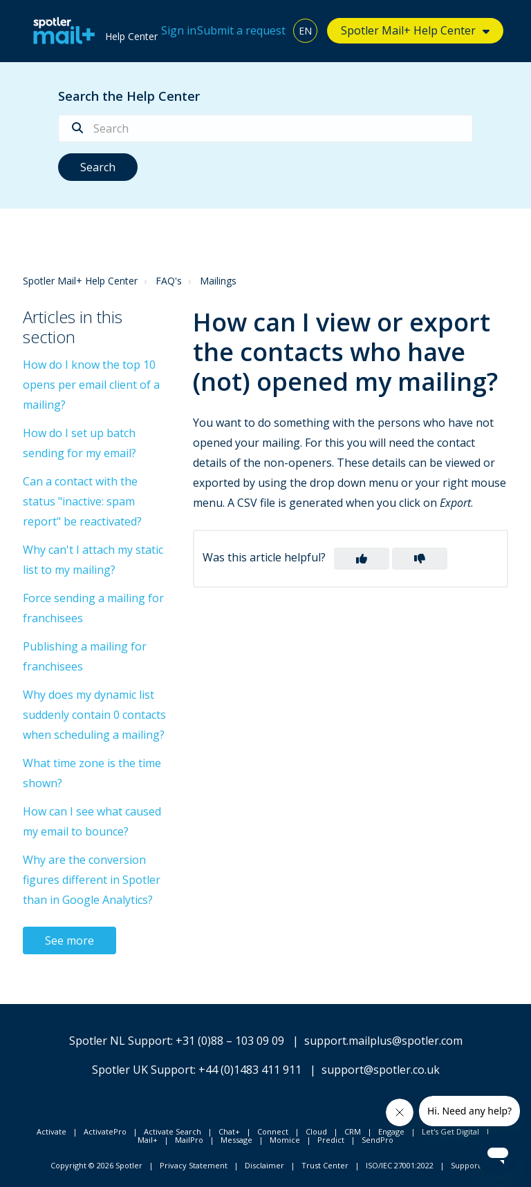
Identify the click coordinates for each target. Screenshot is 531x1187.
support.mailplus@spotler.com (383, 1040)
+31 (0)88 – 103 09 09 (230, 1040)
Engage (391, 1131)
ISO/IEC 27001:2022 (400, 1165)
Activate (51, 1131)
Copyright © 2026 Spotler (96, 1165)
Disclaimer (264, 1165)
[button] (361, 559)
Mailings (218, 280)
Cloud (316, 1131)
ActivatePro (105, 1131)
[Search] (265, 128)
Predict (330, 1140)
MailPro (189, 1140)
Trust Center (324, 1165)
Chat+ (229, 1131)
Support (466, 1165)
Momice (285, 1140)
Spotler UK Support (143, 1069)
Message (236, 1140)
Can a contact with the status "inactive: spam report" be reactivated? (82, 501)
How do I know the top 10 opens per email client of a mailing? (91, 384)
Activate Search (172, 1131)
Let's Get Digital (450, 1131)
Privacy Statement (193, 1165)
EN (305, 30)
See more (69, 940)
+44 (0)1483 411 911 (249, 1069)
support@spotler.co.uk (381, 1069)
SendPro (377, 1140)
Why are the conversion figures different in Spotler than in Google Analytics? (91, 879)
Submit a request (241, 30)
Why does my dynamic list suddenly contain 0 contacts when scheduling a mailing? (94, 714)
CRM (352, 1131)
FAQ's (169, 280)
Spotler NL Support (120, 1040)
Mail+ (148, 1140)
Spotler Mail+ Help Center (408, 30)
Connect (272, 1131)
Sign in (178, 30)
